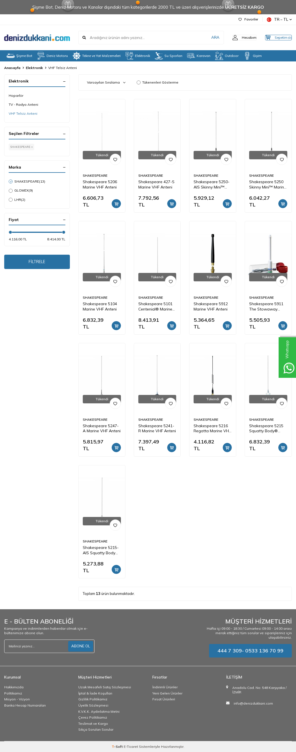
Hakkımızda (14, 687)
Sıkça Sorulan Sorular (95, 729)
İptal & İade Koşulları (95, 693)
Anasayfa (12, 68)
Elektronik (137, 56)
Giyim (252, 56)
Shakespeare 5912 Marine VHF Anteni (211, 306)
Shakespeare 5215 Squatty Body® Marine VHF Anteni (266, 428)
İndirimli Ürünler (165, 687)
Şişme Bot (19, 56)
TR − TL (279, 19)
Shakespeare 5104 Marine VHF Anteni (100, 306)
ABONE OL (80, 646)
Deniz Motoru (52, 56)
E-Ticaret (131, 746)
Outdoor (226, 56)
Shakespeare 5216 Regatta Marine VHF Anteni (212, 428)
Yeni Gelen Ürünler (167, 693)
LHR (17, 199)
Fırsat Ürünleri (163, 699)
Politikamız (13, 693)
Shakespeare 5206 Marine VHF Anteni (100, 184)
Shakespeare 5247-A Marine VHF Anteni (102, 428)
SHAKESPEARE (27, 181)
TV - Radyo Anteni (23, 104)
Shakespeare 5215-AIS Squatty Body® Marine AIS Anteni (101, 550)
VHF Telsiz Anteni (23, 113)
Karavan (198, 56)
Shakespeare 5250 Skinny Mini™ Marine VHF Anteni (267, 184)
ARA (204, 37)
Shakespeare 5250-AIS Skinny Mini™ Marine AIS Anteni (212, 184)
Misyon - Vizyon (17, 699)
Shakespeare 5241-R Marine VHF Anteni (157, 428)
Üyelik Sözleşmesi (93, 705)
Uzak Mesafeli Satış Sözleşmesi (104, 687)
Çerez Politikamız (92, 717)
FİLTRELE (37, 262)
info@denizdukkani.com (253, 703)
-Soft (118, 746)
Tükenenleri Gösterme (157, 82)
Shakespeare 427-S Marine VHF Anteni (156, 184)
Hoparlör (16, 95)
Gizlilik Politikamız (92, 699)
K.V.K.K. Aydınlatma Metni (99, 711)
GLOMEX (21, 190)
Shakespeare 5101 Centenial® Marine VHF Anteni (155, 306)
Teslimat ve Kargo (93, 723)
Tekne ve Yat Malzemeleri (96, 56)
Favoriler (248, 19)
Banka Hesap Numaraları (25, 705)
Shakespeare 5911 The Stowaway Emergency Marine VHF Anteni (266, 306)
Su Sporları (168, 56)
